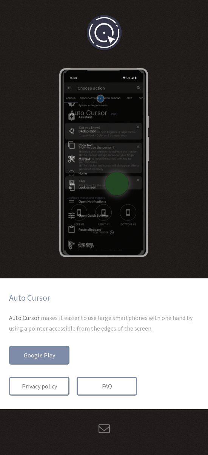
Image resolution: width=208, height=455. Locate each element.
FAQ (107, 386)
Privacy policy (39, 386)
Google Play (39, 355)
